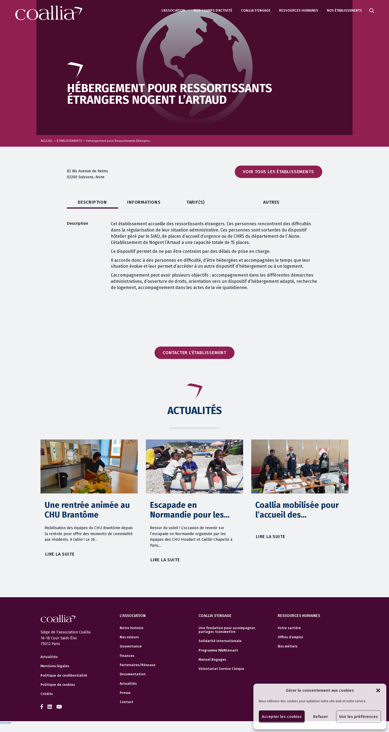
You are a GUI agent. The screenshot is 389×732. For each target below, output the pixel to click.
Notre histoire (131, 628)
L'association (173, 10)
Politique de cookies (58, 685)
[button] (378, 690)
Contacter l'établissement (194, 352)
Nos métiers (287, 646)
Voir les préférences (358, 716)
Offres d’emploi (290, 637)
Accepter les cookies (282, 716)
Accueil (47, 141)
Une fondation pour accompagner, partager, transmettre (227, 630)
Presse (125, 693)
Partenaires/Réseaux (137, 665)
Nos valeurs (129, 637)
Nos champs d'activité (213, 10)
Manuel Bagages (212, 660)
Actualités (49, 657)
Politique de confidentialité (64, 675)
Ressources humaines (298, 10)
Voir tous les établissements (278, 171)
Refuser (320, 716)
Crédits (47, 694)
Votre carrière (289, 628)
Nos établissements (344, 10)
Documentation (133, 674)
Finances (127, 656)
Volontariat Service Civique (221, 669)
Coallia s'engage (255, 10)
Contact (126, 702)
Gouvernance (131, 646)
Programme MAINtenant (218, 650)
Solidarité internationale (220, 641)
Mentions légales (55, 666)
